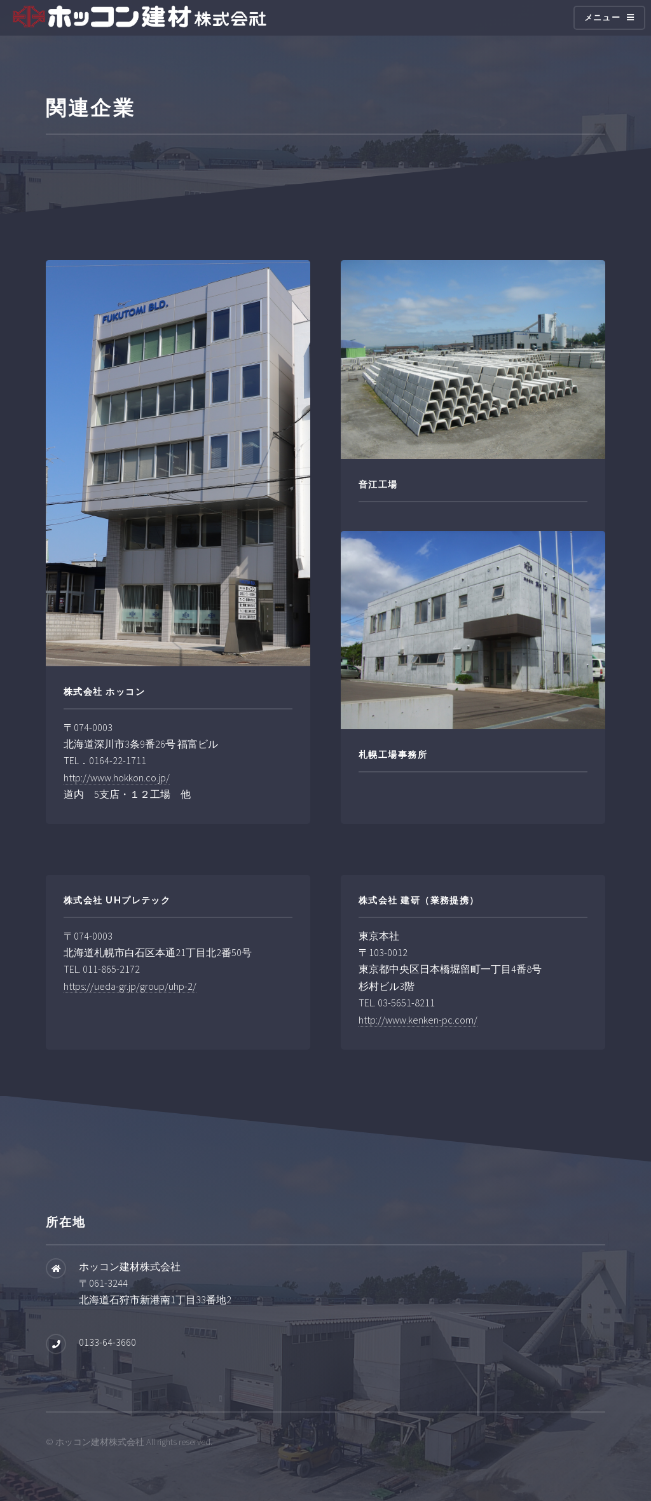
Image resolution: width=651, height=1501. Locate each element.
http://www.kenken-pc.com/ (418, 1019)
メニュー (602, 17)
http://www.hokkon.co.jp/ (117, 777)
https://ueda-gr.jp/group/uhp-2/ (130, 986)
